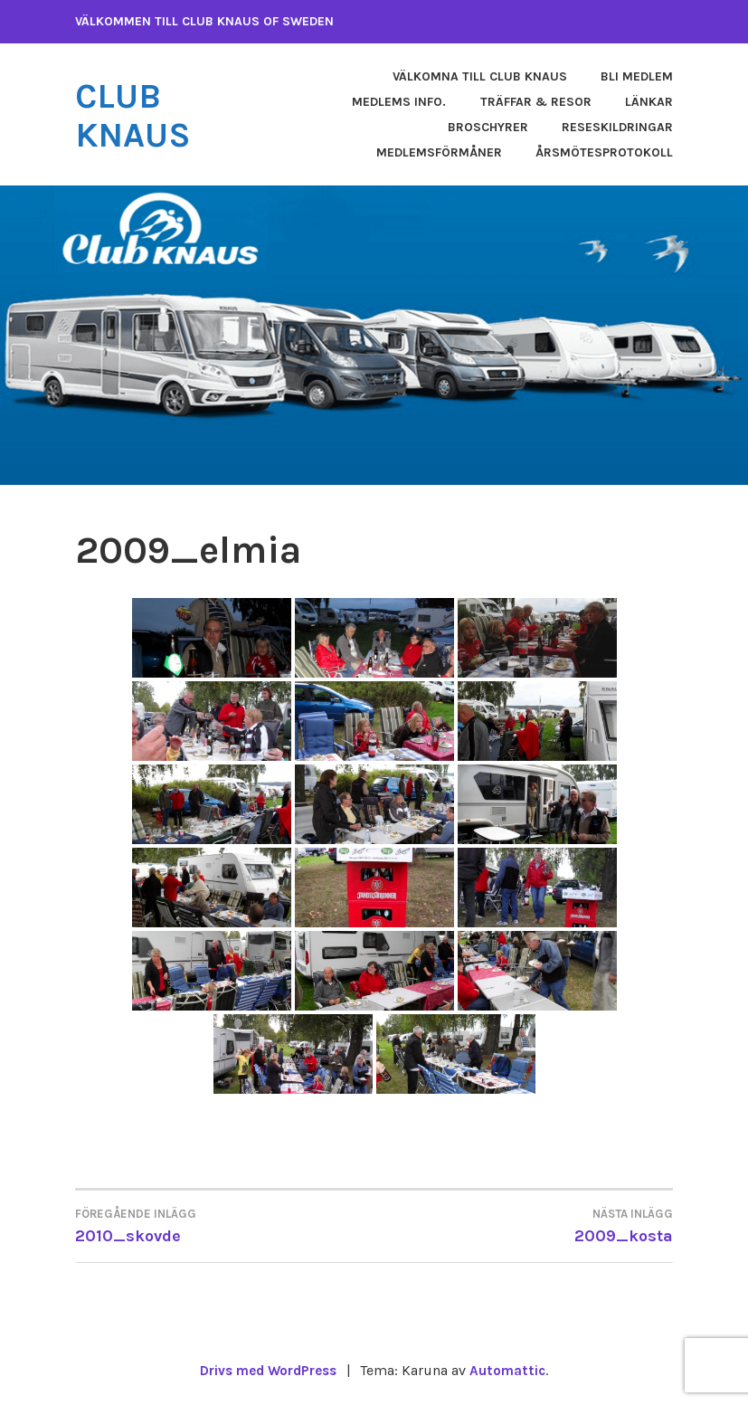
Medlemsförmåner (439, 152)
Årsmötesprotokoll (604, 152)
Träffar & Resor (536, 101)
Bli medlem (637, 76)
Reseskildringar (617, 127)
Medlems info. (399, 101)
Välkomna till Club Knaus (480, 76)
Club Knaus (138, 115)
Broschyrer (488, 127)
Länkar (649, 101)
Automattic (512, 1370)
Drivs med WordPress (267, 1370)
